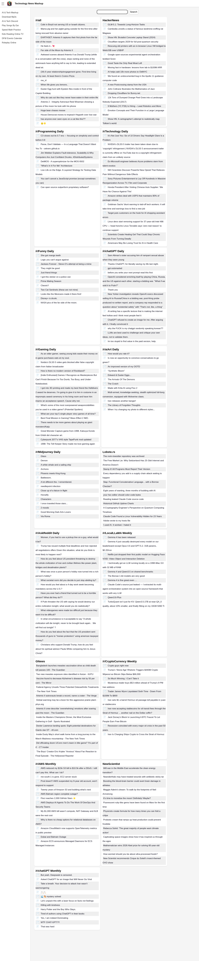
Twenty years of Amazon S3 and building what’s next (66, 789)
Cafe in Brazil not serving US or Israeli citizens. (63, 24)
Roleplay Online (9, 43)
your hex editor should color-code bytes (122, 495)
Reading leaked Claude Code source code (123, 499)
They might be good (50, 268)
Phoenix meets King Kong (53, 473)
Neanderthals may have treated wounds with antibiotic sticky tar (133, 777)
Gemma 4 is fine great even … (122, 580)
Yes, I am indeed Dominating (54, 918)
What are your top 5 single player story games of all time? (68, 414)
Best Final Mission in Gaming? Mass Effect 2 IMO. (65, 418)
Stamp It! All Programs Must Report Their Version (126, 469)
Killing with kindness (50, 905)
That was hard (47, 926)
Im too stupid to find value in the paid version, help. (132, 341)
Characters (46, 499)
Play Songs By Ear (10, 25)
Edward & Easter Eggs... (119, 375)
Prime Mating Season (51, 281)
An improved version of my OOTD (124, 366)
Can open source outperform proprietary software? (65, 187)
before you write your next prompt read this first (130, 272)
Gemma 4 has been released (121, 537)
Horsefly (45, 495)
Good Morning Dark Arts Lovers (56, 512)
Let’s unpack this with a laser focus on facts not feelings (67, 901)
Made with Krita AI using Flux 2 (122, 388)
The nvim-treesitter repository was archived (123, 456)
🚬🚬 (43, 892)
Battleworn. (46, 478)
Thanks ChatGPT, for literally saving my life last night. (133, 264)
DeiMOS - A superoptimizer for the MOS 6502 (62, 161)
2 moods (45, 508)
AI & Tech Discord (10, 21)
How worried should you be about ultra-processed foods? (130, 854)
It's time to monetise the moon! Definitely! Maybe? (127, 798)
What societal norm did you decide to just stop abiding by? (68, 580)
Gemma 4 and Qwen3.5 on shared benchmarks (130, 571)
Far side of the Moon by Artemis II (57, 50)
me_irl (44, 80)
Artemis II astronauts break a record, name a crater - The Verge (66, 696)
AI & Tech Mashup (10, 12)
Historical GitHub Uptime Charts (118, 503)
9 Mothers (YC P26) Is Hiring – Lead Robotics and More (134, 106)
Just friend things (49, 272)
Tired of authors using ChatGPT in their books (62, 914)
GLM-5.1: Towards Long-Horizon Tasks (126, 24)
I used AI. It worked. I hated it (117, 525)
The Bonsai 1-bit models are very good (126, 576)
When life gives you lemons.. (54, 84)
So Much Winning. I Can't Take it (123, 678)
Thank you (113, 290)
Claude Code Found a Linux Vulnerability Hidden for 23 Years (132, 516)
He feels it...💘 (48, 46)
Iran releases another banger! (122, 401)
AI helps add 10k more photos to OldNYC (127, 72)
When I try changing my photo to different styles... (131, 409)
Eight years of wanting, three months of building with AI (129, 490)
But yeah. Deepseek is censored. (56, 875)
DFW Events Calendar (12, 38)
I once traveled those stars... (54, 503)
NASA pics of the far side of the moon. (59, 302)
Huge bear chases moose (53, 110)
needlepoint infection (50, 486)
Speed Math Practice (11, 30)
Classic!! (45, 285)
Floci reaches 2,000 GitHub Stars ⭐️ (58, 798)
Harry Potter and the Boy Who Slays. (58, 909)
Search (133, 12)
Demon (44, 460)
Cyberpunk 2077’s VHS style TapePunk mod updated (66, 439)
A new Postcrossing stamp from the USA (127, 84)
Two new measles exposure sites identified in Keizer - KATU (64, 674)
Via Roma (45, 516)
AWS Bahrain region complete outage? (59, 794)
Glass (43, 456)
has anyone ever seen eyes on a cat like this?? (63, 119)
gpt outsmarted (115, 268)
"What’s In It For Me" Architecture (56, 166)
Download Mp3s (9, 17)
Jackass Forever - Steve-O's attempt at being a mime (66, 264)
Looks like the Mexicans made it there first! (61, 294)
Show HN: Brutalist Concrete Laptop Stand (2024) (131, 37)
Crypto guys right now (118, 665)
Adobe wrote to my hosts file (116, 520)
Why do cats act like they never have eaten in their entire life (69, 97)
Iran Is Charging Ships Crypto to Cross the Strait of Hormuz (136, 734)
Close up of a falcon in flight (54, 490)
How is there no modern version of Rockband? (63, 371)
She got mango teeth (51, 255)
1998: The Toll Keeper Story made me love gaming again (68, 444)
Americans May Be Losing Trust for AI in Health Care (133, 243)
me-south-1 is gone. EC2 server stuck (59, 777)
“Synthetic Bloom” (116, 371)
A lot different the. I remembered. (56, 482)
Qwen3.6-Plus (114, 597)
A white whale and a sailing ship (56, 465)
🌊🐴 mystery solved (51, 896)
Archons (45, 469)
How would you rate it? (119, 353)
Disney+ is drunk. (49, 298)
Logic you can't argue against (55, 260)
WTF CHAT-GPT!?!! (50, 922)
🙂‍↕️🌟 (43, 123)
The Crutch (113, 384)
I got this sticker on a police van (56, 277)
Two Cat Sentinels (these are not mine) (59, 290)
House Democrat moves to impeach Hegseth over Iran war (69, 115)
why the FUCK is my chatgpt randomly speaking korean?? (135, 328)
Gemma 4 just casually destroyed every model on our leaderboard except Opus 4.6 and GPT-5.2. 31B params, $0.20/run (131, 545)
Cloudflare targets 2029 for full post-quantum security (133, 42)
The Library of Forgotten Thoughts (124, 405)
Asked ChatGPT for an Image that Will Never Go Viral (66, 879)
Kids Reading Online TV (12, 34)
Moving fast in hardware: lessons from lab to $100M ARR (135, 67)
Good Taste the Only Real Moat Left (125, 63)
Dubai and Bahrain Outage (53, 837)
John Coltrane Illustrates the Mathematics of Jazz (131, 89)
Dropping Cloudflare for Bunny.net (124, 93)
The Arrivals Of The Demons (121, 379)
